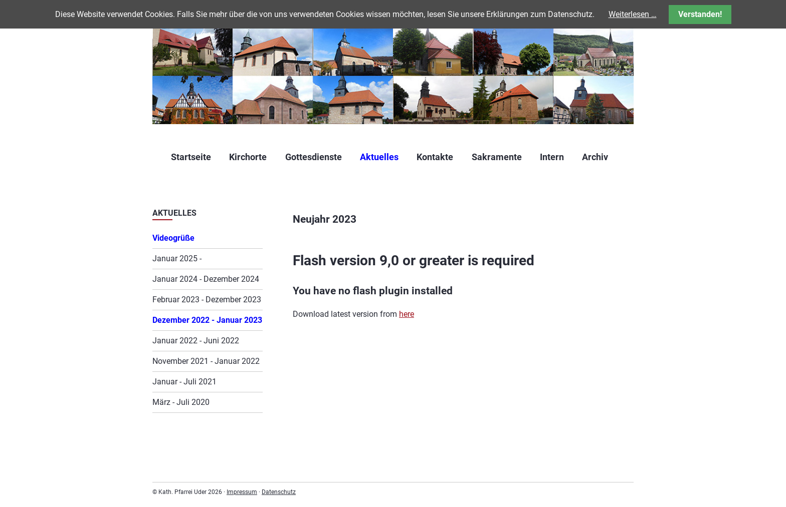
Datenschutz (279, 491)
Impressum (242, 491)
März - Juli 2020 (181, 402)
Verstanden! (700, 14)
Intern (552, 157)
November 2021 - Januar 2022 (206, 361)
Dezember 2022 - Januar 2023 (207, 320)
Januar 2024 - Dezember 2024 (205, 279)
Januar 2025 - (177, 258)
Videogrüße (173, 238)
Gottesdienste (313, 157)
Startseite (191, 157)
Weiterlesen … (633, 14)
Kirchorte (248, 157)
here (406, 314)
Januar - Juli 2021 (184, 381)
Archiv (595, 157)
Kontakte (435, 157)
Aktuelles (379, 157)
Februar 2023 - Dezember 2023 (206, 299)
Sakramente (497, 157)
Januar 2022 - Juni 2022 (195, 340)
